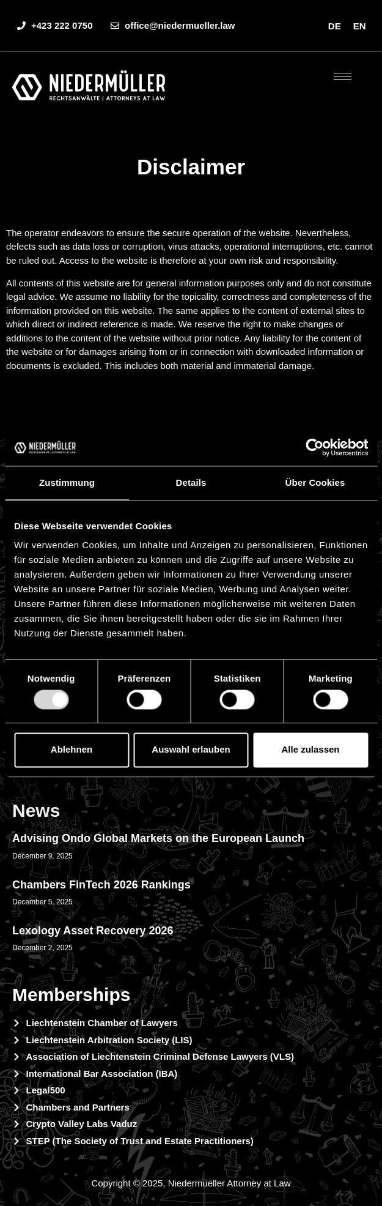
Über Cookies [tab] (315, 482)
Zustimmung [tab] (67, 482)
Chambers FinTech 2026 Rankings (101, 885)
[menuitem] (334, 25)
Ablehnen (71, 750)
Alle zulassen (310, 750)
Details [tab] (191, 482)
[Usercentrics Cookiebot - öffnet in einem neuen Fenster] (314, 447)
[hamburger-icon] (342, 76)
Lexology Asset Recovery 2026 (92, 931)
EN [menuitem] (359, 26)
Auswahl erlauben (191, 750)
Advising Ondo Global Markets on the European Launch (158, 838)
